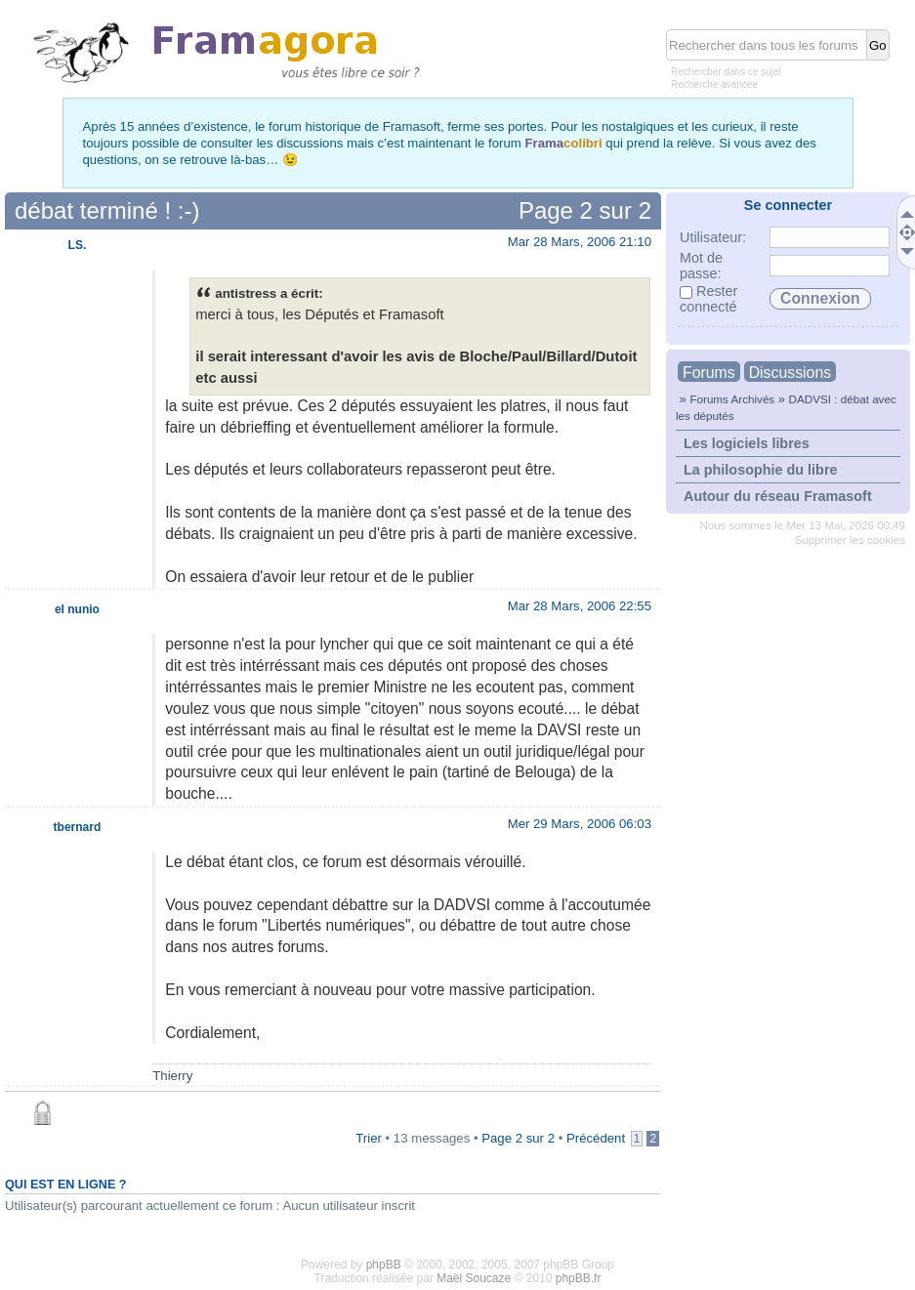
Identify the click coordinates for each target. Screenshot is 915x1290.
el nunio (77, 609)
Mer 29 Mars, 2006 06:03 (579, 823)
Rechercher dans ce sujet (726, 71)
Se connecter (788, 205)
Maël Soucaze (474, 1278)
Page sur (585, 210)
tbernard (78, 827)
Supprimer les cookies (850, 540)
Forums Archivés (731, 399)
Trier (368, 1138)
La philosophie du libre (761, 470)
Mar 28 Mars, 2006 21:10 (579, 241)
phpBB (383, 1264)
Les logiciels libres (747, 443)
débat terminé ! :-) (107, 210)
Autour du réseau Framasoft (778, 496)
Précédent (595, 1138)
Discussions (790, 372)
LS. (77, 245)
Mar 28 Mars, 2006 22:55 (579, 606)
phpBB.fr (579, 1278)
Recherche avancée (714, 84)
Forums (709, 372)
